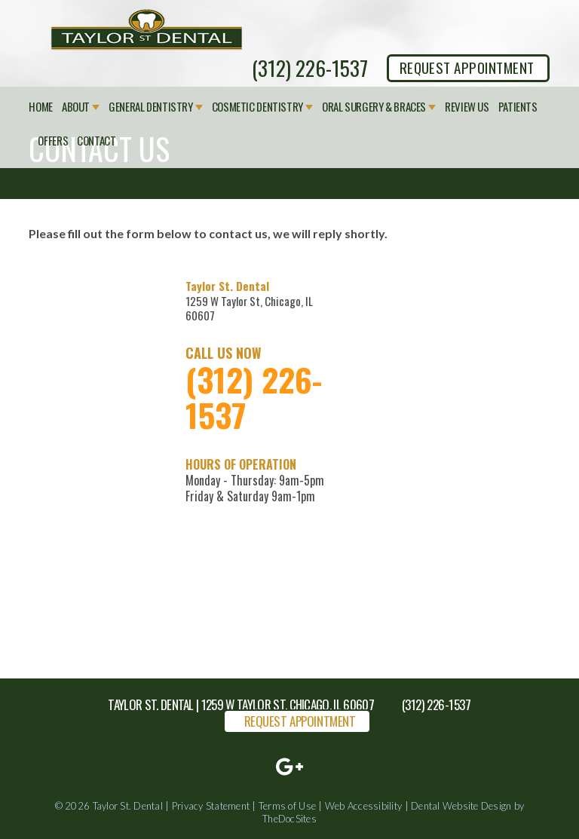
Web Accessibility (363, 806)
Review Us (467, 107)
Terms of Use (287, 806)
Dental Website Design (461, 806)
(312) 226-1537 (310, 68)
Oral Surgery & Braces (374, 107)
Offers (53, 141)
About (76, 107)
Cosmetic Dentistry (257, 107)
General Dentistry (151, 107)
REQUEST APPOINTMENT (467, 67)
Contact (96, 141)
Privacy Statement (211, 806)
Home (41, 107)
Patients (518, 107)
